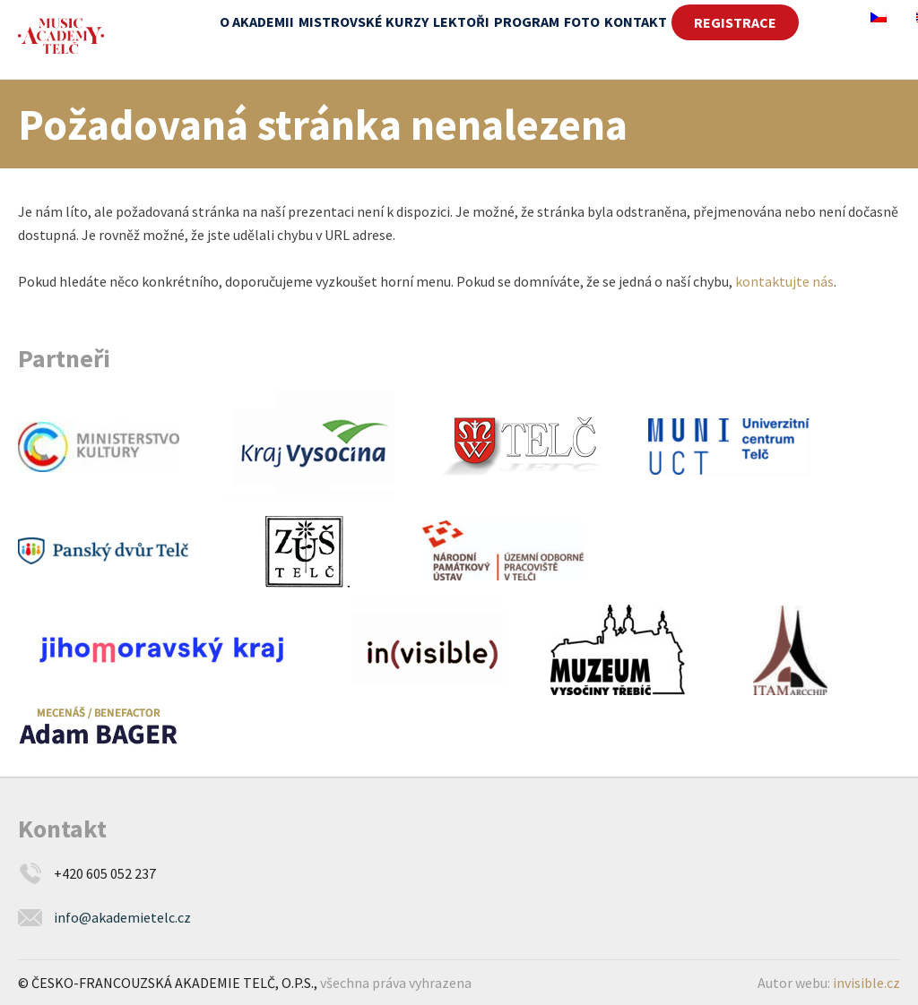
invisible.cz (866, 983)
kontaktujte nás (784, 281)
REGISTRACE (735, 22)
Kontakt (635, 21)
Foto (582, 21)
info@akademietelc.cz (122, 917)
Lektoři (461, 21)
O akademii (257, 21)
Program (526, 21)
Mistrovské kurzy (364, 21)
